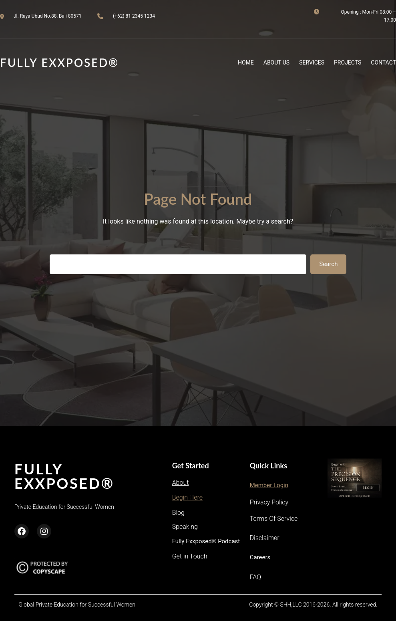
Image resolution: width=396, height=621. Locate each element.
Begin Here (187, 497)
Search (328, 264)
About (180, 482)
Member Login (269, 485)
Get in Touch (189, 556)
